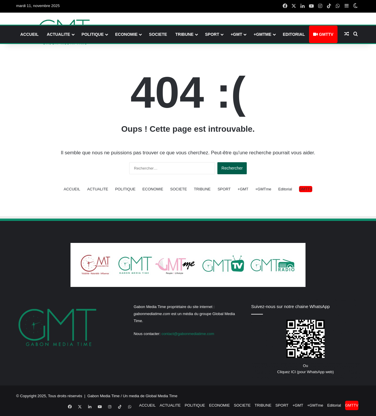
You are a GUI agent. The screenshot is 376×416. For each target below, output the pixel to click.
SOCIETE (158, 34)
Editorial (294, 34)
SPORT (212, 34)
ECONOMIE (126, 34)
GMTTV (323, 34)
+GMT (236, 34)
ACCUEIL (29, 34)
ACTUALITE (58, 34)
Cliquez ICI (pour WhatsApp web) (305, 372)
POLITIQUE (93, 34)
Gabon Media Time (104, 396)
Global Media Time (161, 396)
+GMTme (262, 34)
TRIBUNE (184, 34)
